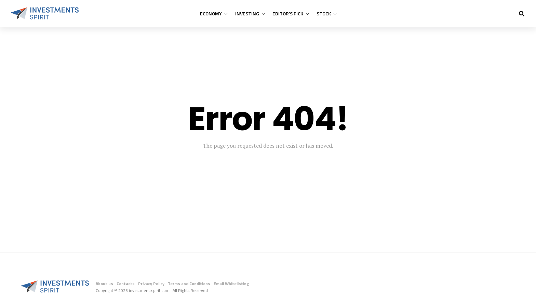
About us (104, 283)
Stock (324, 13)
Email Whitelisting (231, 283)
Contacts (126, 283)
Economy (211, 13)
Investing (247, 13)
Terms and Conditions (189, 283)
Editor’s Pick (287, 13)
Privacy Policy (151, 283)
